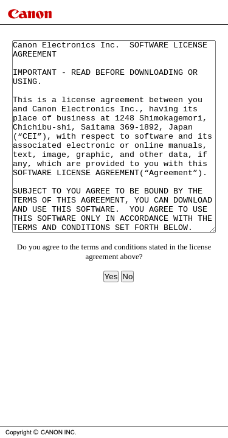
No (127, 314)
